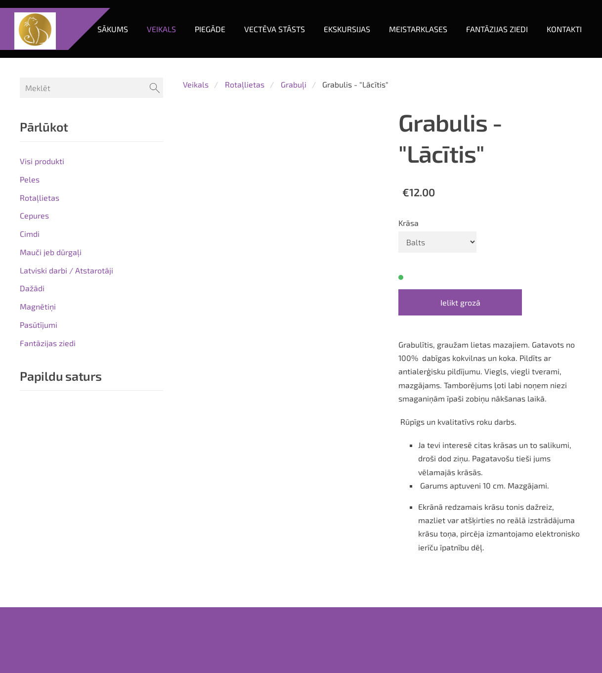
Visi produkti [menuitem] (42, 187)
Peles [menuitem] (30, 205)
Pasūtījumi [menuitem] (38, 351)
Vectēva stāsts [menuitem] (266, 63)
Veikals (196, 110)
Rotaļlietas (244, 110)
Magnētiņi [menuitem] (38, 332)
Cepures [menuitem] (34, 241)
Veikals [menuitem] (153, 63)
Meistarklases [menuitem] (410, 63)
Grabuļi (293, 110)
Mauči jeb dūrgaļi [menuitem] (51, 278)
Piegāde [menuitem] (202, 63)
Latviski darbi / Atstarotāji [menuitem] (66, 296)
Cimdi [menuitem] (30, 260)
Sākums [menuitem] (104, 63)
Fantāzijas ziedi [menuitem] (489, 63)
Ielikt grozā (460, 328)
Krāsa (408, 248)
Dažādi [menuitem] (32, 314)
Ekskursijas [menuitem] (339, 63)
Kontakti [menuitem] (556, 63)
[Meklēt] (91, 114)
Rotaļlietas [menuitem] (39, 223)
